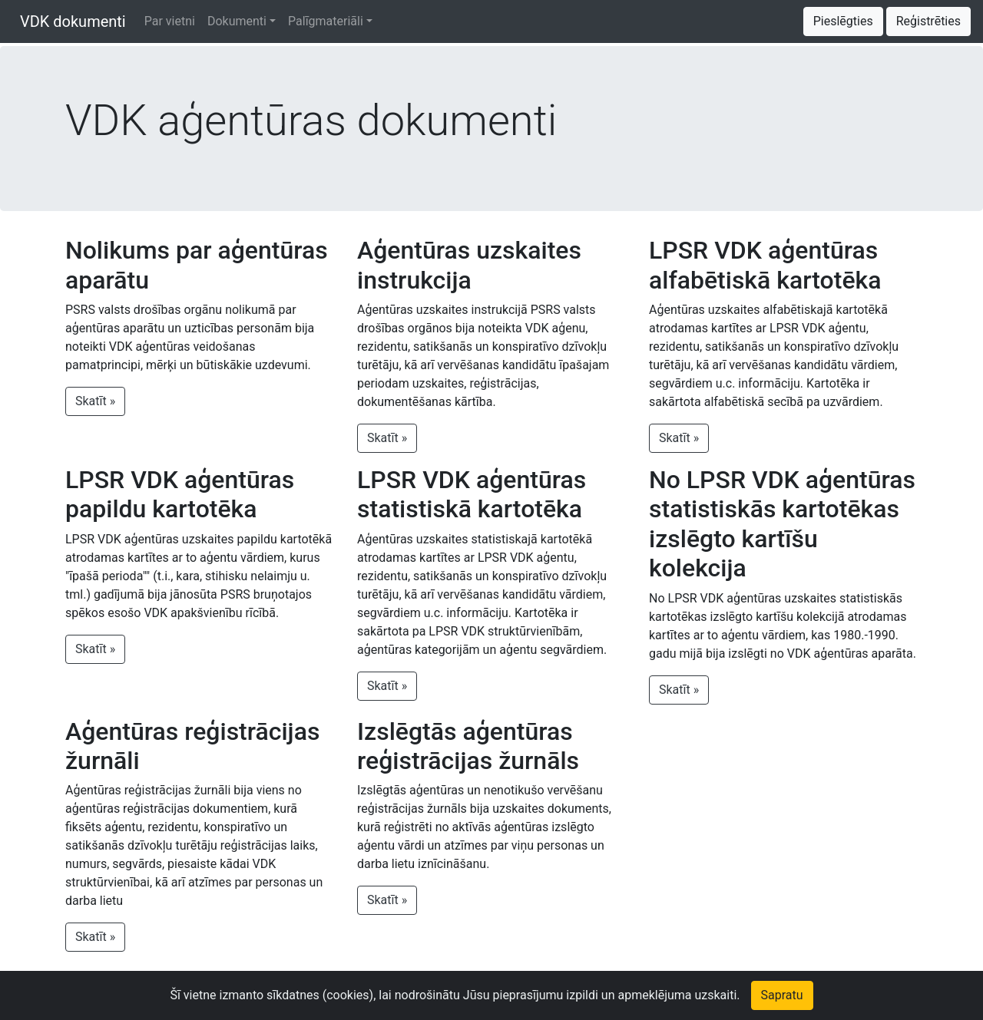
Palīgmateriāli (325, 21)
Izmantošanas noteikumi (359, 998)
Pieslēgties (843, 21)
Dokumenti (236, 21)
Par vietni (169, 21)
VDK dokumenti (69, 21)
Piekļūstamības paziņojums (504, 998)
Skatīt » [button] (95, 401)
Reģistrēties (928, 21)
